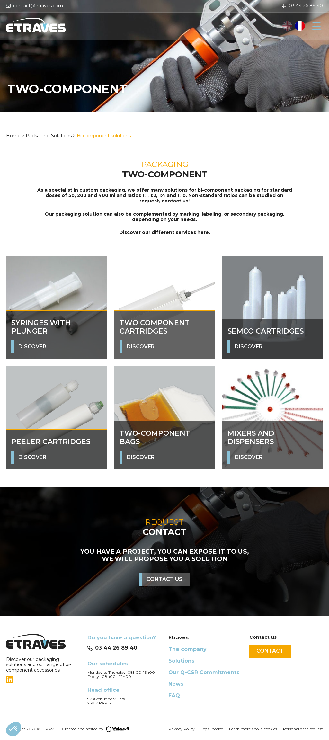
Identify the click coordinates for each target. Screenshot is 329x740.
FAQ (174, 695)
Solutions (181, 661)
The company (187, 649)
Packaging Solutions (49, 135)
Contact (270, 651)
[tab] (42, 679)
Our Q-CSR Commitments (203, 672)
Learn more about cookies (253, 729)
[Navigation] (316, 26)
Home (14, 135)
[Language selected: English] (293, 26)
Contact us (164, 579)
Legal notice (212, 729)
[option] (300, 26)
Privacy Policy (181, 729)
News (175, 684)
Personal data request (303, 729)
